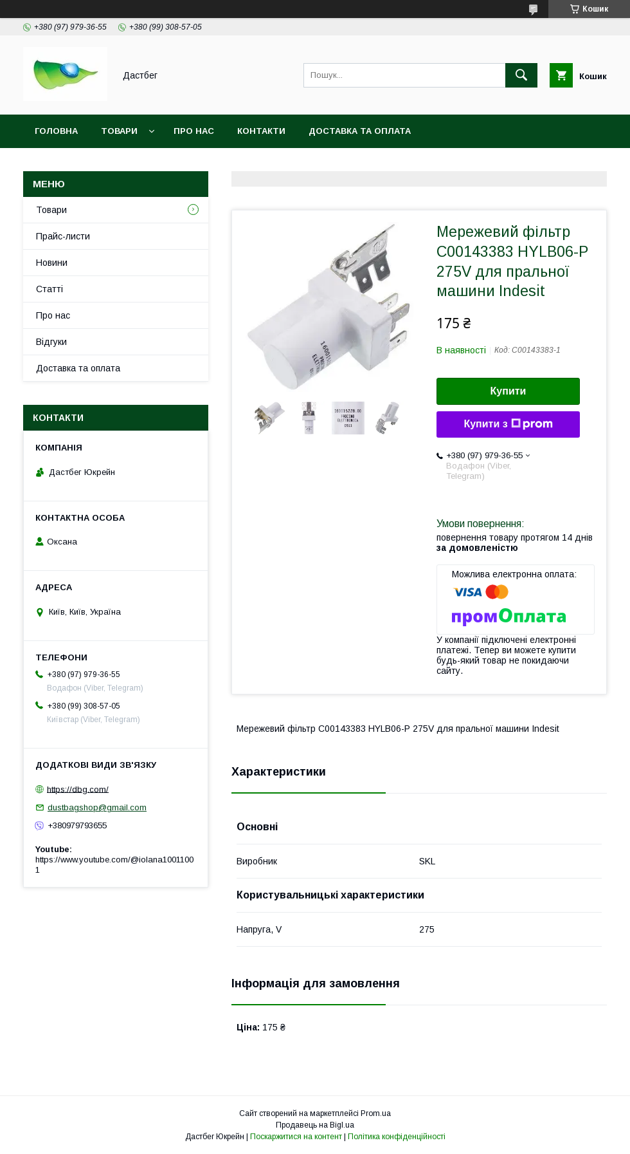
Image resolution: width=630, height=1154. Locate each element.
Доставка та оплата (360, 131)
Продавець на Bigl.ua (315, 1125)
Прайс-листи (63, 236)
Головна (56, 131)
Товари (119, 131)
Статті (49, 289)
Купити (508, 391)
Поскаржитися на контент (296, 1136)
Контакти (261, 131)
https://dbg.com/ (78, 789)
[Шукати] (521, 75)
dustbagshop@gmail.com (97, 807)
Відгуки (51, 342)
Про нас (194, 131)
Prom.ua (376, 1113)
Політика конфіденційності (397, 1136)
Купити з (508, 424)
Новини (52, 262)
